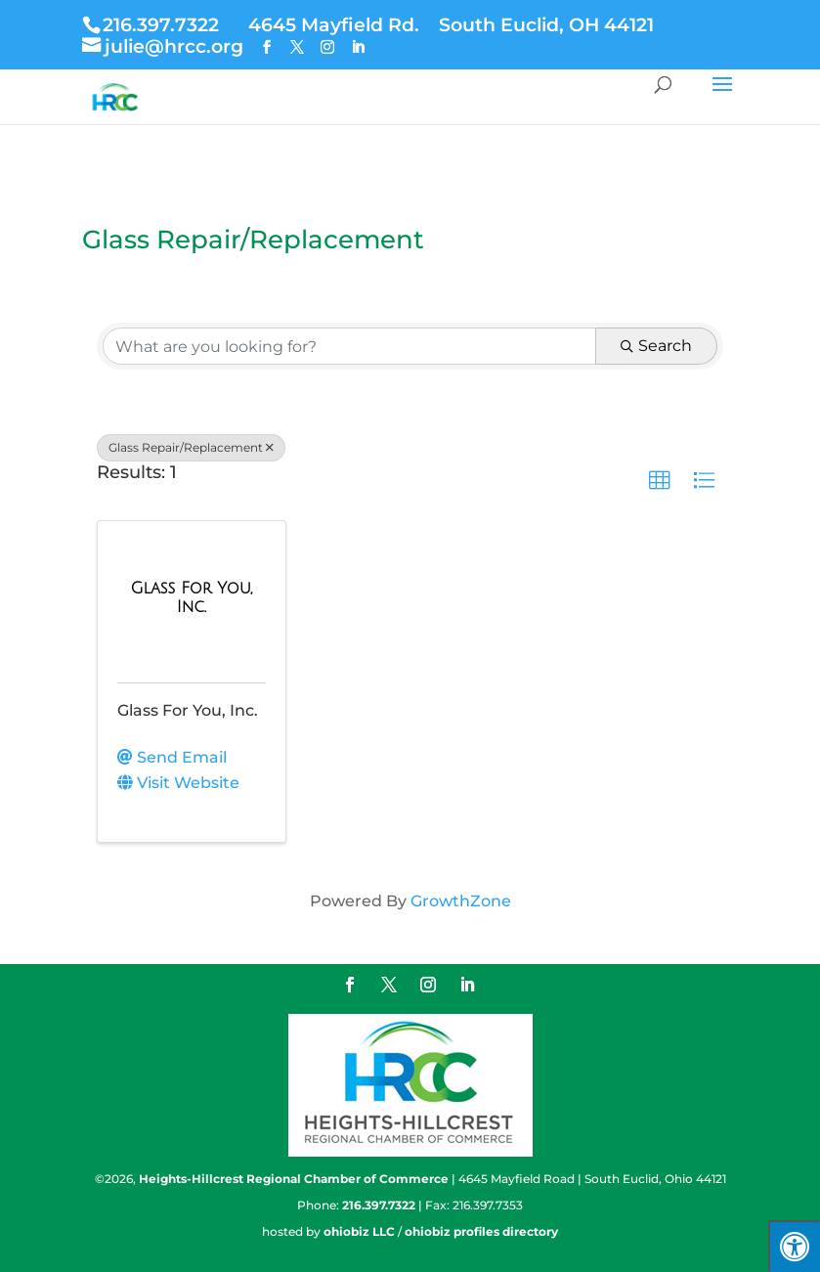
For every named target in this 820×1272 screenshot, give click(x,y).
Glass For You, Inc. (187, 710)
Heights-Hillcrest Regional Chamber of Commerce (294, 1178)
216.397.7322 (161, 24)
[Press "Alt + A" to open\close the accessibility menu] (794, 1246)
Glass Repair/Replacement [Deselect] (191, 447)
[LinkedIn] (358, 47)
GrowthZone (460, 901)
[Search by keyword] (349, 346)
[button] (659, 481)
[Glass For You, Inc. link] (191, 598)
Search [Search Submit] (656, 345)
